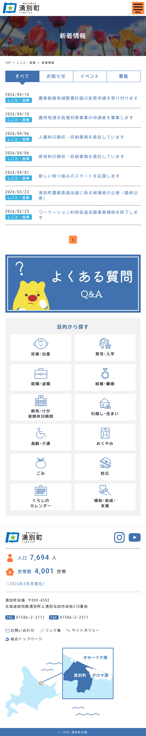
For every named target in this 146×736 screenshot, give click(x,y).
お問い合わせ (23, 630)
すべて (22, 76)
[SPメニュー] (138, 8)
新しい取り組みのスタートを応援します (79, 176)
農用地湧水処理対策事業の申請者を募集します (86, 118)
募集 (123, 76)
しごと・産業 (26, 62)
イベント (89, 76)
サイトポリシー (86, 630)
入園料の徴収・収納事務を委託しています (82, 137)
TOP (8, 62)
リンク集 (53, 630)
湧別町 (21, 8)
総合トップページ (27, 639)
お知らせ (56, 76)
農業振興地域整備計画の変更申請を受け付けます (88, 98)
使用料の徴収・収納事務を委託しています (82, 157)
